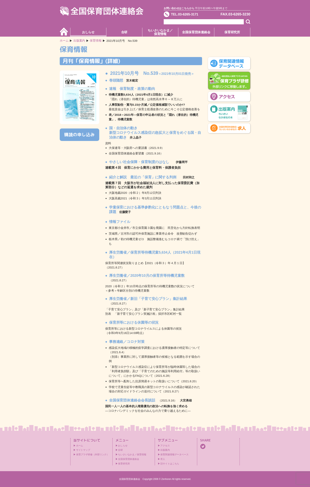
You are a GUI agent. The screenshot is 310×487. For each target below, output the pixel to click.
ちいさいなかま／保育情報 (160, 32)
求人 (162, 459)
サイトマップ (83, 450)
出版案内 (165, 450)
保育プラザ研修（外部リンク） (92, 454)
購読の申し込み (79, 134)
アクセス (165, 445)
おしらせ (88, 32)
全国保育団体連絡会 (196, 32)
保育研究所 (232, 32)
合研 (124, 32)
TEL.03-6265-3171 (186, 15)
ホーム (64, 40)
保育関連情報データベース (174, 454)
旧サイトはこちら (169, 463)
